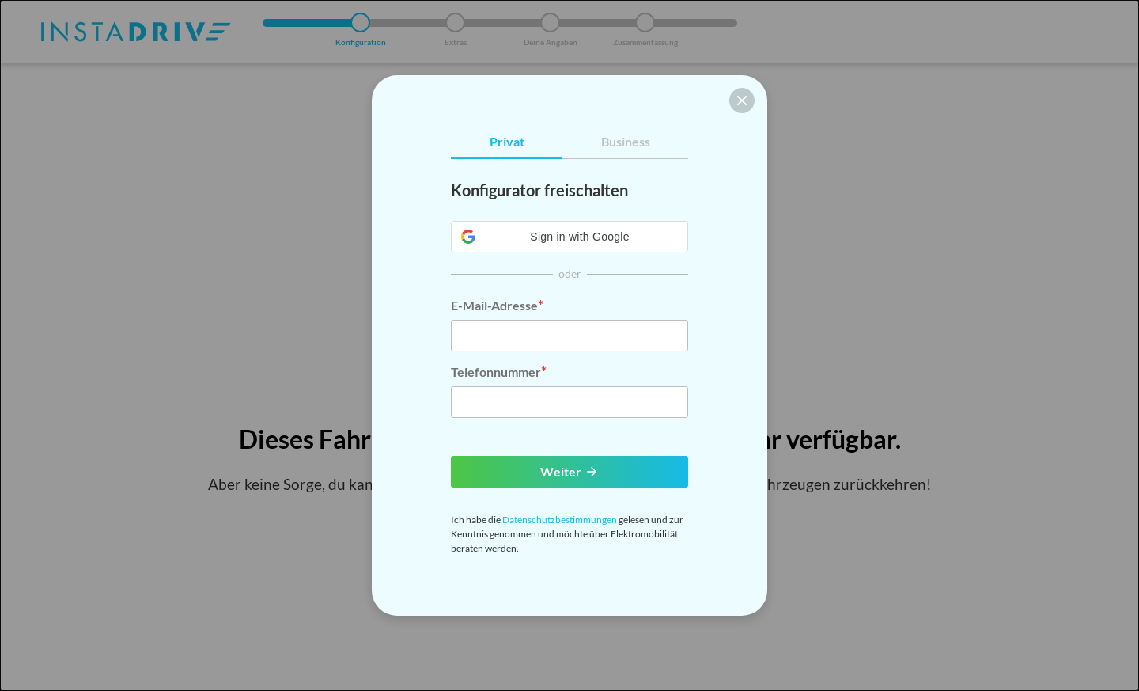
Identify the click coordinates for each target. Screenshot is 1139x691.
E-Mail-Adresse (494, 305)
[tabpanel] (569, 298)
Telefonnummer (496, 371)
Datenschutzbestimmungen (559, 520)
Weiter (569, 471)
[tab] (506, 142)
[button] (569, 236)
